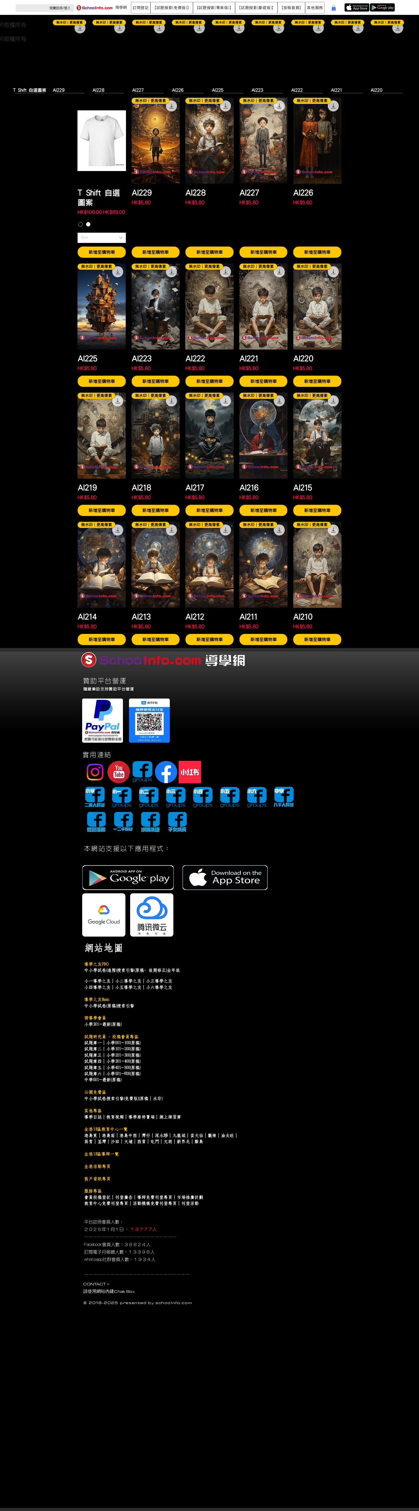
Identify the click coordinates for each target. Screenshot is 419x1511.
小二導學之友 (128, 981)
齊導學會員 (95, 1018)
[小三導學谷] (176, 798)
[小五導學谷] (230, 798)
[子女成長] (177, 822)
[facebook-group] (142, 772)
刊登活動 (190, 1203)
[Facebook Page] (166, 772)
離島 (198, 1141)
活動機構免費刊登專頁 (155, 1203)
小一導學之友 (97, 981)
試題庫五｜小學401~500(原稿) (112, 1067)
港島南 (108, 1135)
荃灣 (101, 1141)
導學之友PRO (96, 964)
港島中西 (128, 1135)
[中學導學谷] (284, 798)
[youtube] (119, 772)
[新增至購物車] (101, 252)
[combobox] (101, 238)
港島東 (90, 1135)
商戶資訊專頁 (97, 1179)
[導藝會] (96, 822)
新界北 (183, 1141)
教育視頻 (115, 1117)
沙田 (115, 1141)
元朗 (167, 1141)
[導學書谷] (123, 822)
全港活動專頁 (97, 1166)
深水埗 (161, 1135)
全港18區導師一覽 (101, 1154)
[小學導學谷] (95, 798)
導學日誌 (93, 1117)
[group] (209, 56)
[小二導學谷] (149, 798)
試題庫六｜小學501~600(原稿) (112, 1074)
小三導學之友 (159, 981)
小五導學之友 (128, 987)
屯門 (154, 1141)
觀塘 (212, 1135)
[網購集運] (150, 822)
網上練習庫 (170, 1117)
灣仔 (145, 1135)
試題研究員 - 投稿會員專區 (111, 1037)
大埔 (128, 1141)
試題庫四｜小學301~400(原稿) (112, 1061)
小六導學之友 (159, 987)
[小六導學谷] (257, 798)
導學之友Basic (96, 999)
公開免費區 (95, 1092)
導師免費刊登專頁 (154, 1197)
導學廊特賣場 (141, 1117)
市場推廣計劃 (190, 1197)
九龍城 (179, 1135)
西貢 (141, 1141)
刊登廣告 (124, 1197)
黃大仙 (196, 1135)
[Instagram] (95, 772)
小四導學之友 (97, 987)
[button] (141, 8)
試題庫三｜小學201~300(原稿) (112, 1055)
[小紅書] (190, 772)
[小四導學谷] (203, 798)
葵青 (88, 1141)
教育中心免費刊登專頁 (106, 1203)
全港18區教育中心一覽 (106, 1129)
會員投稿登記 (97, 1197)
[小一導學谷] (122, 798)
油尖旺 (227, 1135)
